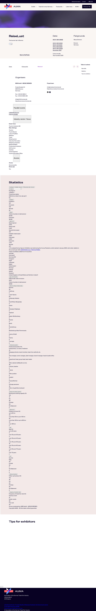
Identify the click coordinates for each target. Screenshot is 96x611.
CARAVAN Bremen (14, 113)
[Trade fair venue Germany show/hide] (53, 7)
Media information (76, 1)
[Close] (1, 604)
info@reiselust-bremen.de (54, 87)
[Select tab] (15, 189)
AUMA (77, 7)
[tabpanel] (44, 220)
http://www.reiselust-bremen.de (55, 89)
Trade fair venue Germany (45, 7)
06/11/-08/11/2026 (58, 48)
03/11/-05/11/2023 (57, 43)
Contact (84, 1)
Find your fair (86, 7)
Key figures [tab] (11, 187)
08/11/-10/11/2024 (57, 45)
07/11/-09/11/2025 (57, 47)
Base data (84, 68)
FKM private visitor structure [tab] (28, 187)
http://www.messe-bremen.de (23, 101)
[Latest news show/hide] (73, 7)
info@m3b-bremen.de (21, 99)
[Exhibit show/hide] (36, 7)
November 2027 (57, 50)
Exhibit (33, 7)
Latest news (69, 7)
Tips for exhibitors (86, 74)
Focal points (59, 7)
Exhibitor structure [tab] (18, 187)
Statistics (84, 71)
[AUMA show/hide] (80, 7)
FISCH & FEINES (13, 114)
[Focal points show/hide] (63, 7)
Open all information (13, 277)
